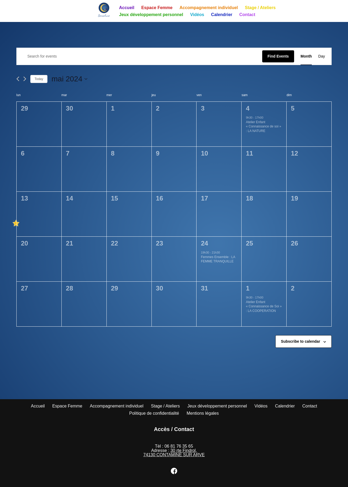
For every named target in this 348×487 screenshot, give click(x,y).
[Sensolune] (104, 9)
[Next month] (24, 78)
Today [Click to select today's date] (39, 79)
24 (204, 243)
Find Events (278, 56)
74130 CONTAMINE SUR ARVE (174, 454)
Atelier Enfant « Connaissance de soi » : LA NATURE (263, 126)
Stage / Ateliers (260, 7)
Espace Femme (157, 7)
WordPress (71, 481)
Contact (247, 14)
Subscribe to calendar (300, 341)
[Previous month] (17, 78)
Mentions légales (203, 413)
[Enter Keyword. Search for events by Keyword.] (139, 56)
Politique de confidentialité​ (154, 413)
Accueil (126, 7)
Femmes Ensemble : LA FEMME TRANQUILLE (218, 259)
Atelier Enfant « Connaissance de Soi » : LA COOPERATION (264, 306)
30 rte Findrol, (184, 450)
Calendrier (221, 14)
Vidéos (197, 14)
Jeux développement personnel (151, 14)
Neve (26, 481)
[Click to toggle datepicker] (69, 79)
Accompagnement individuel (208, 7)
